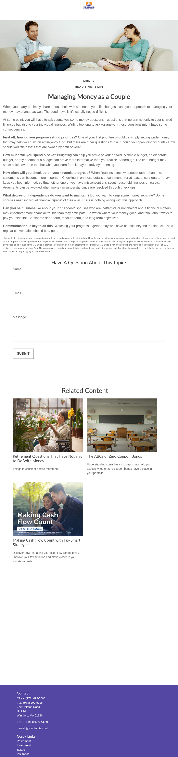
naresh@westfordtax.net (32, 728)
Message (19, 317)
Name (17, 269)
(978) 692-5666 (35, 698)
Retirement (24, 741)
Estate (21, 749)
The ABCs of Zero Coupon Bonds (114, 456)
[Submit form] (23, 354)
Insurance (23, 754)
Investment (24, 745)
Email (17, 293)
